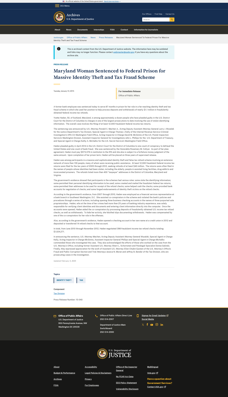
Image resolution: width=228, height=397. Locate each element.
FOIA (56, 385)
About (56, 367)
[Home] (74, 22)
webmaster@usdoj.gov (123, 52)
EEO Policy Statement (126, 383)
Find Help (158, 14)
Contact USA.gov (157, 387)
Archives (58, 379)
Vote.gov (153, 373)
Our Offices (146, 14)
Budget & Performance (64, 373)
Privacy (88, 379)
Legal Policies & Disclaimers (98, 373)
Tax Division (59, 293)
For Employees (92, 385)
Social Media (148, 319)
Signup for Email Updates (155, 315)
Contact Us (170, 14)
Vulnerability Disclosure (127, 389)
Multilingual (152, 367)
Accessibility (91, 367)
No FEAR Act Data (124, 376)
